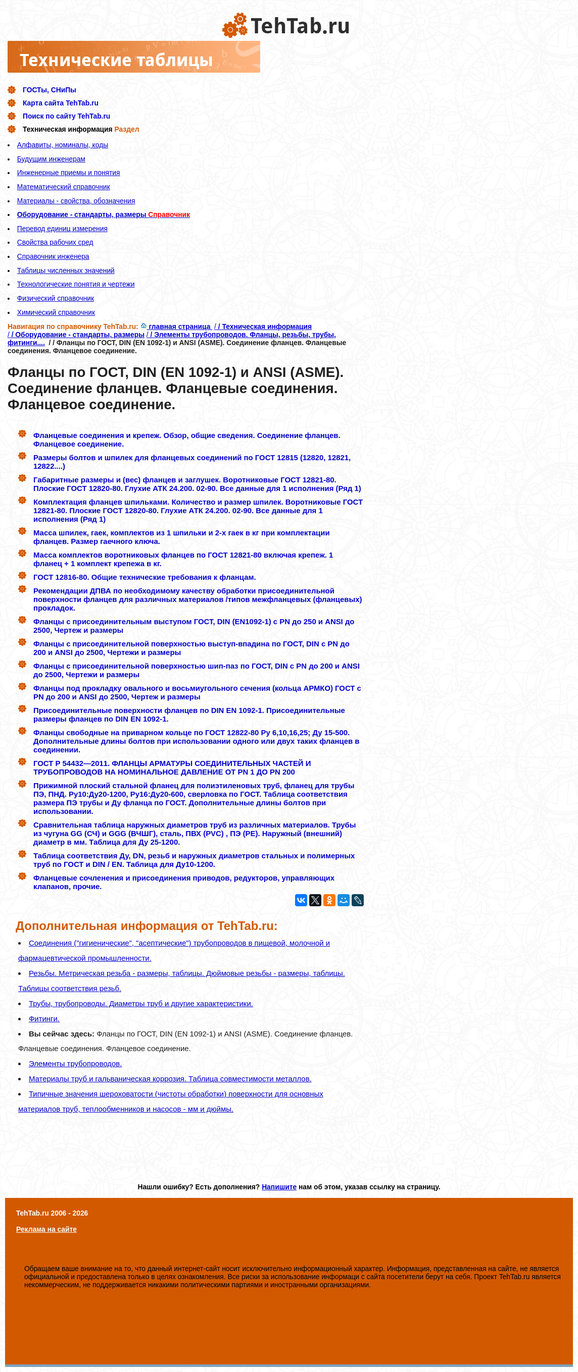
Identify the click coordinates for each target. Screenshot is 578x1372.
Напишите (279, 1187)
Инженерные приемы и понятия (68, 173)
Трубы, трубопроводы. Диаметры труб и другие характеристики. (141, 1003)
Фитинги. (44, 1018)
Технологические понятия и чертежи (76, 284)
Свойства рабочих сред (55, 242)
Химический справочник (56, 312)
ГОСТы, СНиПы (49, 90)
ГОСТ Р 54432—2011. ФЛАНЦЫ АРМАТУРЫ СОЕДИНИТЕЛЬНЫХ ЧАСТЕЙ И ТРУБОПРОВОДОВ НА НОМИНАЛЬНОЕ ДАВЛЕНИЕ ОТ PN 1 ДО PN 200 (172, 767)
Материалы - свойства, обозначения (76, 201)
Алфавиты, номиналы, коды (62, 145)
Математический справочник (63, 187)
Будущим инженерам (51, 159)
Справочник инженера (53, 256)
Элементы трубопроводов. (75, 1063)
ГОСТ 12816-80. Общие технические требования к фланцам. (144, 577)
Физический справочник (55, 298)
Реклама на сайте (46, 1229)
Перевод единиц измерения (62, 229)
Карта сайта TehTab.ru (61, 103)
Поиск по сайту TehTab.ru (66, 116)
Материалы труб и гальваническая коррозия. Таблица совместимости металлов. (170, 1078)
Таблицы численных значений (66, 270)
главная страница (176, 326)
